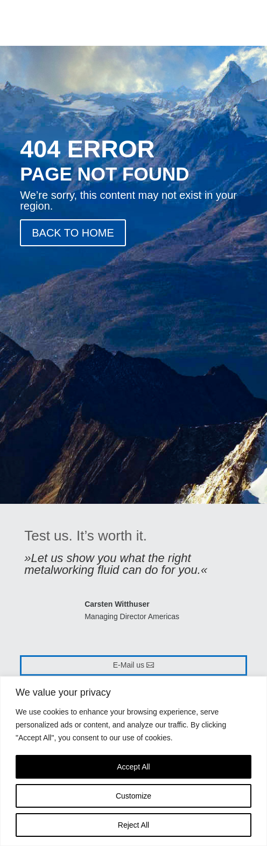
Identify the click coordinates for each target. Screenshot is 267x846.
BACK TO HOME (73, 233)
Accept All (133, 766)
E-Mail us (128, 665)
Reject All (133, 825)
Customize (133, 796)
